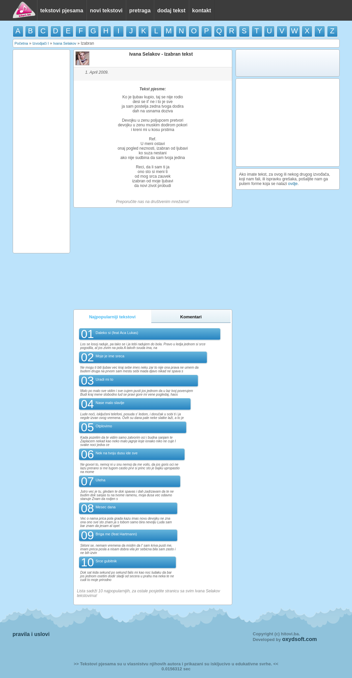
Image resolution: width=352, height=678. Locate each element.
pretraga (139, 10)
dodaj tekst (171, 10)
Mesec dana (105, 507)
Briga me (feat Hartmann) (116, 534)
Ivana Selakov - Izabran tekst (161, 54)
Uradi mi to (104, 379)
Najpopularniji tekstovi (112, 316)
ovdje (293, 183)
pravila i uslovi (31, 634)
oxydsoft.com (299, 639)
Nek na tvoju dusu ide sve (116, 453)
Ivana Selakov (64, 43)
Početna (21, 43)
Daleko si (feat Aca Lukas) (116, 333)
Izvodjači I (40, 43)
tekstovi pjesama (61, 10)
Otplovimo (103, 426)
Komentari (191, 316)
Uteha (100, 480)
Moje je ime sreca (109, 356)
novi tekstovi (106, 10)
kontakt (201, 10)
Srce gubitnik (106, 561)
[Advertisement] (41, 151)
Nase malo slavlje (109, 403)
